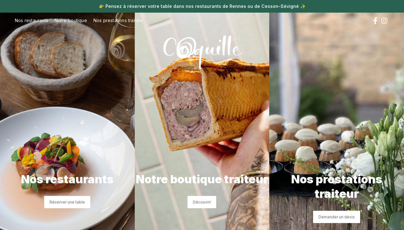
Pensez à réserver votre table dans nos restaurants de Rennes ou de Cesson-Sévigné (202, 6)
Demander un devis (336, 217)
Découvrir (202, 202)
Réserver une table (67, 202)
